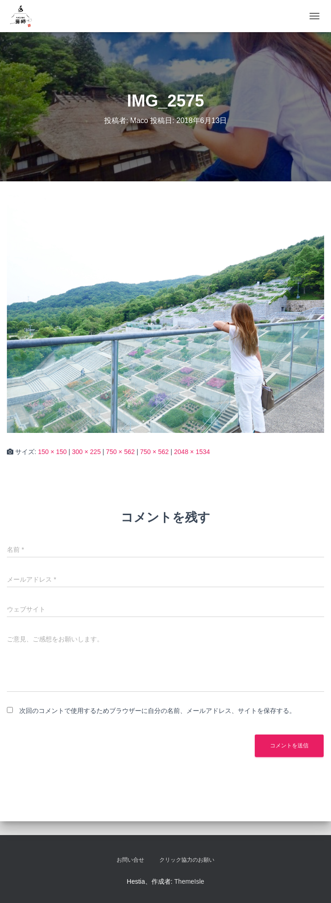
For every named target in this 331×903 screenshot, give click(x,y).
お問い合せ (130, 860)
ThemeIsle (189, 881)
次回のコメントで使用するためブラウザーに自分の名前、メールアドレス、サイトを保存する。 (157, 710)
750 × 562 (120, 451)
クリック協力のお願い (186, 860)
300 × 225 (86, 451)
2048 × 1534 (192, 451)
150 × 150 (52, 451)
